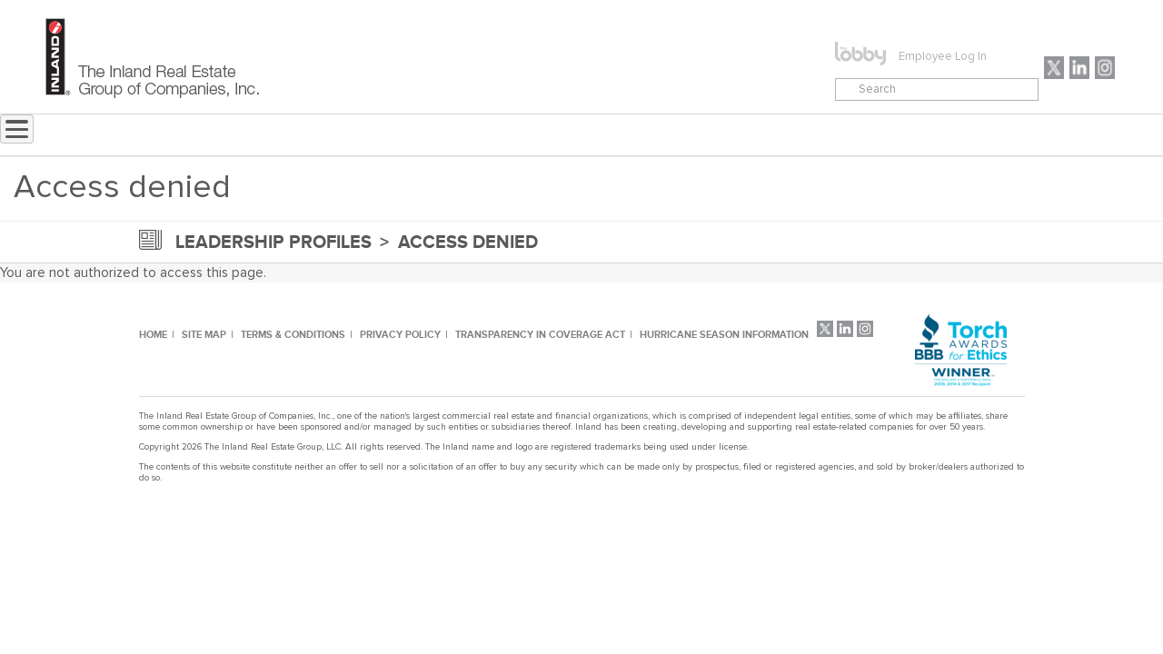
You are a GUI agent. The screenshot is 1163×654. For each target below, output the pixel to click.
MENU (595, 136)
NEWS (429, 136)
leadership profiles (273, 242)
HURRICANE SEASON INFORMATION (724, 334)
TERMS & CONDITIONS (293, 334)
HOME (153, 334)
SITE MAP (204, 334)
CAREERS (803, 136)
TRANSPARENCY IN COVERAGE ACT (540, 334)
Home (350, 136)
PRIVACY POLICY (400, 334)
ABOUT (512, 136)
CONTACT (702, 136)
